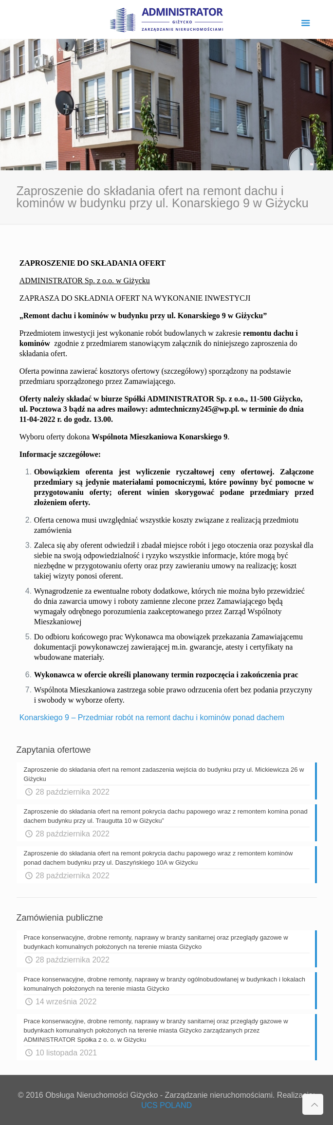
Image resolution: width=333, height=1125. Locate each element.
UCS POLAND (166, 1105)
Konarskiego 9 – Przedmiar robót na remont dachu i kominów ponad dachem (151, 717)
